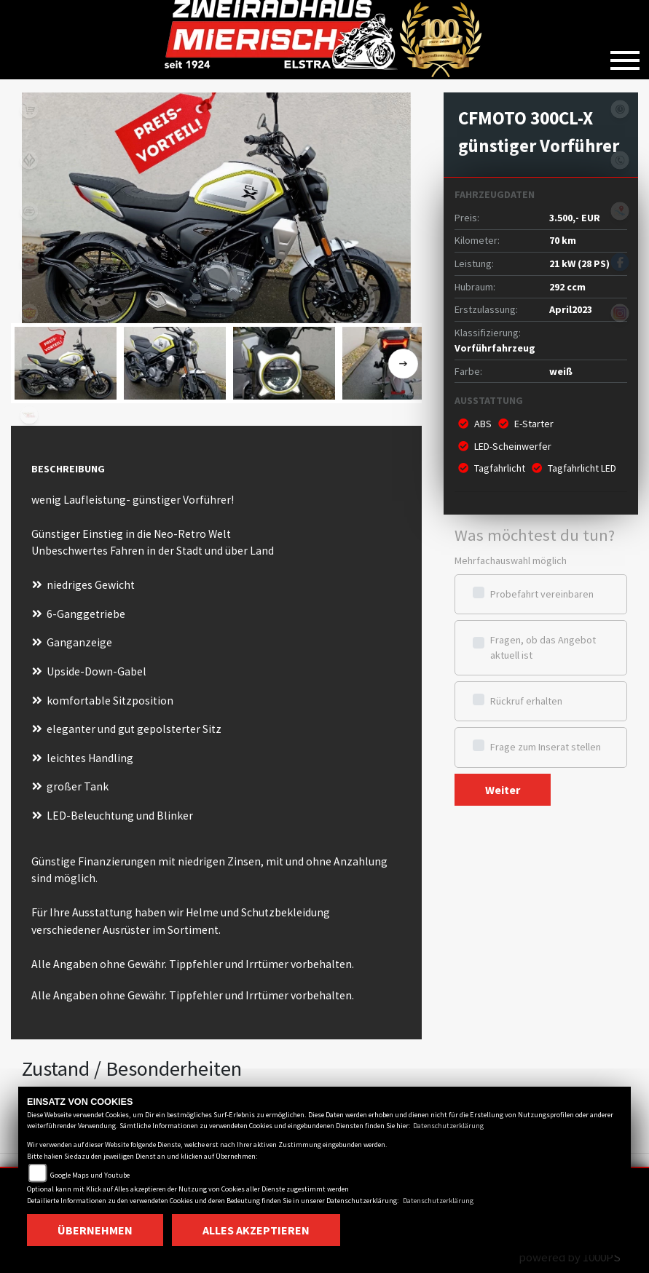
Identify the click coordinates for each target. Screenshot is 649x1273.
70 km (562, 240)
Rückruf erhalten (526, 700)
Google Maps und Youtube (90, 1175)
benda (29, 160)
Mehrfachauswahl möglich (511, 560)
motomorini (29, 415)
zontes (29, 364)
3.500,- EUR (574, 217)
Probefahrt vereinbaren (542, 593)
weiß (561, 371)
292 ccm (567, 286)
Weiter (502, 789)
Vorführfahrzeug (495, 347)
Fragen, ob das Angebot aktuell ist (543, 647)
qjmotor (29, 262)
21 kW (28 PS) (579, 263)
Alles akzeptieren (256, 1230)
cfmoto (29, 211)
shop (29, 109)
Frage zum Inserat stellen (545, 746)
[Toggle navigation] (625, 55)
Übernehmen (95, 1230)
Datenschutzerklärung (448, 1125)
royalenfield (29, 313)
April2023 (570, 309)
